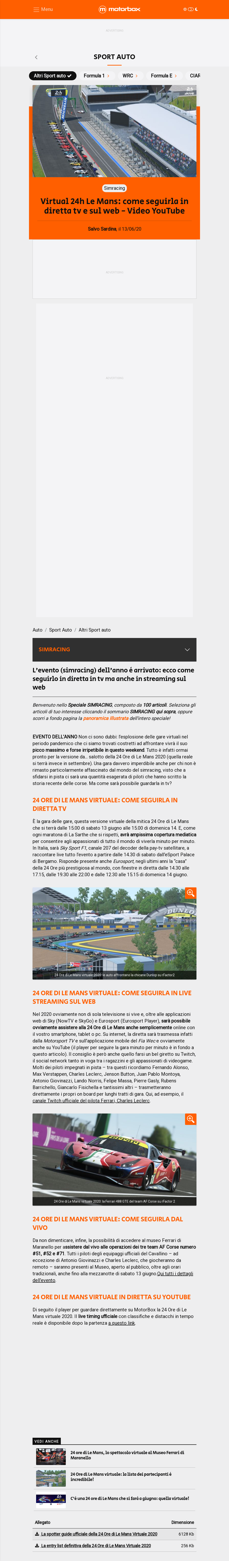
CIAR (198, 76)
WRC (131, 76)
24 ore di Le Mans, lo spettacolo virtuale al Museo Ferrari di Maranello (127, 1455)
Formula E (164, 76)
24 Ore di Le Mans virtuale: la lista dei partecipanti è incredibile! (121, 1477)
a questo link (121, 1323)
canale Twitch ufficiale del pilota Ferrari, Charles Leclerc (91, 1101)
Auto (38, 630)
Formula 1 (97, 76)
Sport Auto (60, 630)
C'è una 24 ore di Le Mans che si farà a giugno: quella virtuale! (130, 1499)
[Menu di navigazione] (43, 9)
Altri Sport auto (53, 76)
